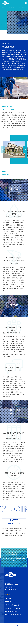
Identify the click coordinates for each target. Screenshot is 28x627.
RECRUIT (11, 7)
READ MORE (14, 540)
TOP (2, 7)
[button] (25, 149)
